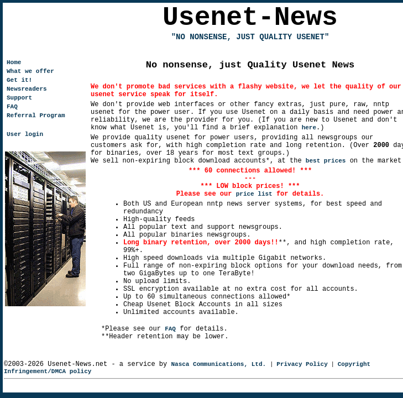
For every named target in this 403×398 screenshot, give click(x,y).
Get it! (19, 80)
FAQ (170, 329)
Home (14, 62)
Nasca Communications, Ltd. (218, 364)
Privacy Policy (301, 364)
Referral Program (36, 115)
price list (254, 194)
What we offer (30, 71)
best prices (326, 161)
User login (25, 134)
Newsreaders (27, 89)
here (309, 127)
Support (19, 98)
